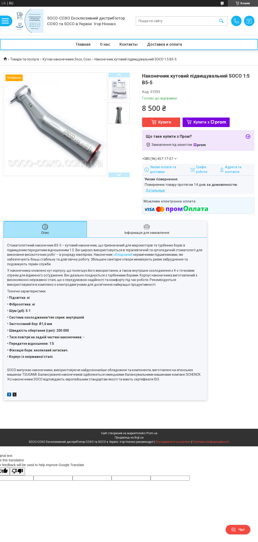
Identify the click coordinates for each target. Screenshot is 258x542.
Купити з (210, 122)
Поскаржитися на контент (173, 441)
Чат (238, 529)
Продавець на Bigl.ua (129, 437)
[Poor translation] (17, 471)
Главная (83, 44)
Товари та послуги (24, 59)
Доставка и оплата (164, 44)
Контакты (128, 44)
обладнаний (123, 254)
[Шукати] (221, 21)
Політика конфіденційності (211, 441)
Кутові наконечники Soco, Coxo (67, 59)
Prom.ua (151, 433)
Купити (164, 122)
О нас (105, 44)
